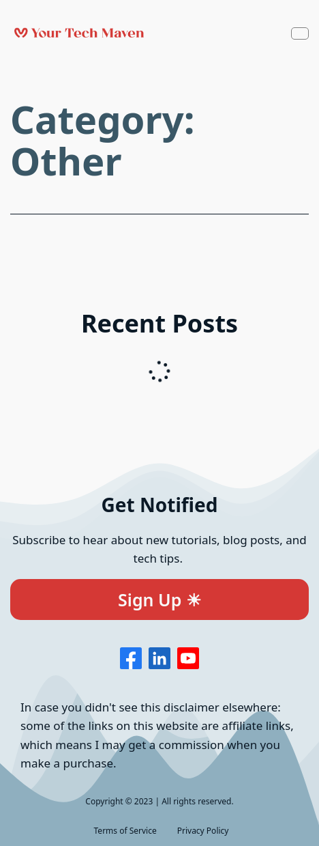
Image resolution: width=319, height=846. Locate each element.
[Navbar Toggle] (300, 33)
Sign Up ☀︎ (159, 599)
